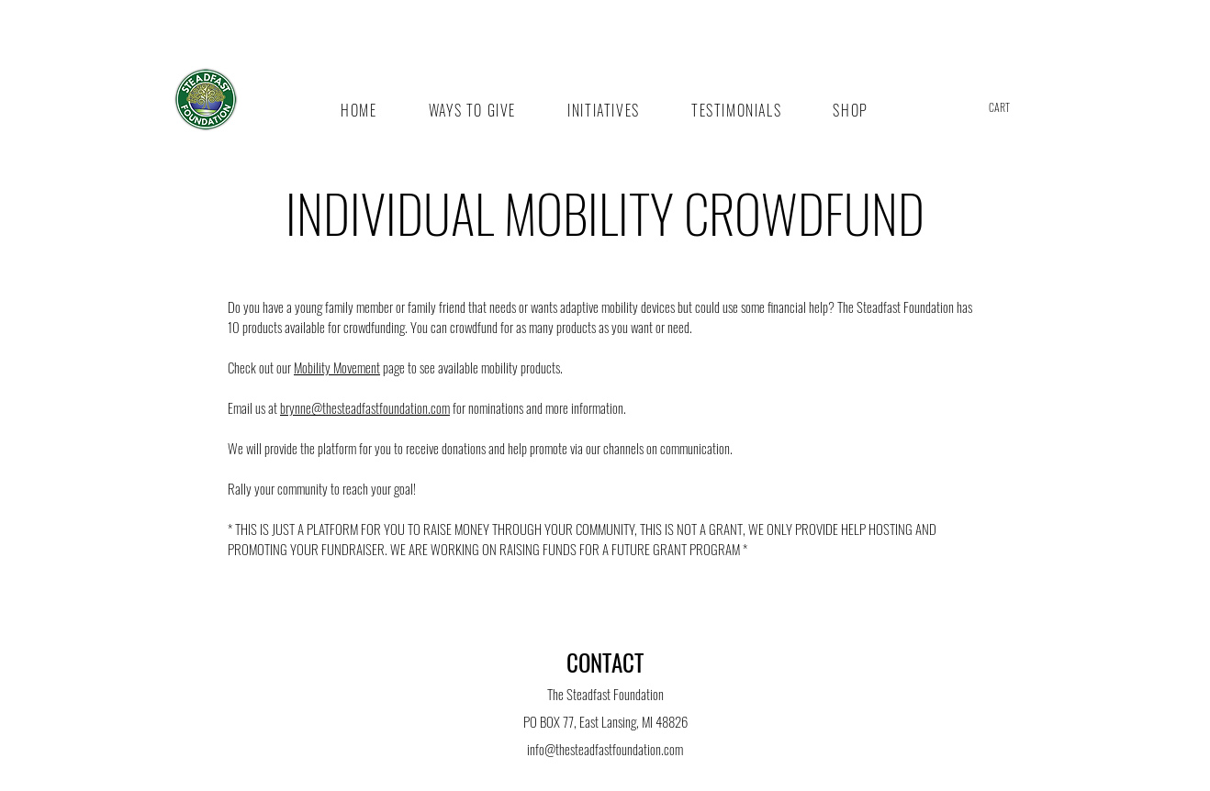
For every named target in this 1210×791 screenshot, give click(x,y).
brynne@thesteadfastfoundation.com (365, 407)
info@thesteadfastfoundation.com (605, 749)
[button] (1013, 108)
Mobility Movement (337, 367)
